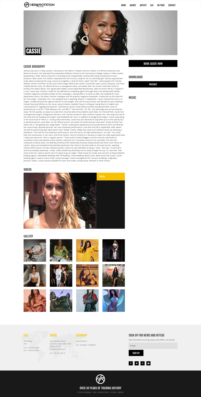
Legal (95, 392)
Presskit (153, 84)
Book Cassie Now (153, 63)
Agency (129, 5)
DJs (149, 5)
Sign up (136, 353)
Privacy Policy (103, 392)
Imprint (121, 392)
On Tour (159, 5)
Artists (140, 5)
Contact (171, 5)
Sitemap (113, 392)
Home (119, 5)
